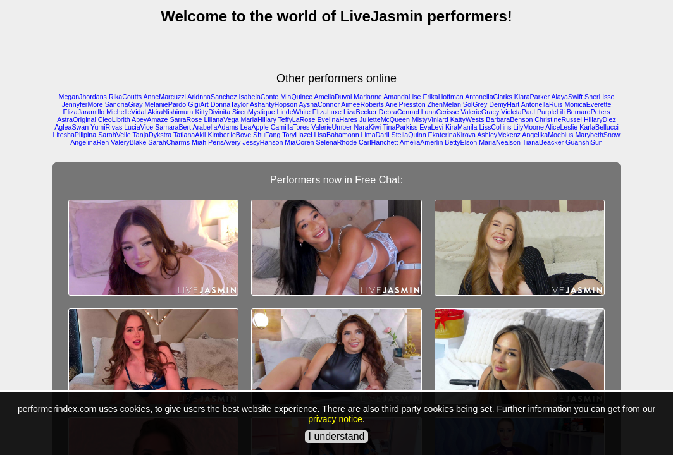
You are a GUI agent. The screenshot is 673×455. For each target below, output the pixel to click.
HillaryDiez (600, 119)
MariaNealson (500, 142)
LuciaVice (138, 127)
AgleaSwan (71, 127)
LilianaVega (221, 119)
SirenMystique (253, 112)
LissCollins (495, 127)
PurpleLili (551, 112)
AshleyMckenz (499, 134)
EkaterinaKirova (452, 134)
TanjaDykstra (152, 134)
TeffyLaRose (297, 119)
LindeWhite (294, 112)
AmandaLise (402, 96)
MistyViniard (430, 119)
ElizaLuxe (327, 112)
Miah (199, 142)
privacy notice (335, 419)
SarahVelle (114, 134)
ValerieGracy (479, 112)
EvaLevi (431, 127)
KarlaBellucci (599, 127)
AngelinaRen (89, 142)
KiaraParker (532, 96)
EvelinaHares (337, 119)
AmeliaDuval (333, 96)
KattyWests (467, 119)
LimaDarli (375, 134)
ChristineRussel (558, 119)
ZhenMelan (444, 104)
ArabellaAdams (215, 127)
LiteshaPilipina (75, 134)
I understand (337, 436)
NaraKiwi (367, 127)
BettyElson (461, 142)
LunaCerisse (440, 112)
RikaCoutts (125, 96)
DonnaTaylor (230, 104)
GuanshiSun (584, 142)
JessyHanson (262, 142)
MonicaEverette (587, 104)
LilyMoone (528, 127)
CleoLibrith (114, 119)
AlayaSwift (567, 96)
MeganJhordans (83, 96)
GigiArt (198, 104)
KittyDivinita (212, 112)
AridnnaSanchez (212, 96)
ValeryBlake (128, 142)
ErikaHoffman (443, 96)
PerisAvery (224, 142)
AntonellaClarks (488, 96)
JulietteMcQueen (384, 119)
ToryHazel (297, 134)
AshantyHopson (273, 104)
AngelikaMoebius (547, 134)
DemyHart (504, 104)
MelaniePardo (165, 104)
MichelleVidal (126, 112)
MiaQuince (296, 96)
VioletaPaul (518, 112)
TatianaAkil (189, 134)
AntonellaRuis (542, 104)
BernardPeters (588, 112)
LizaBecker (360, 112)
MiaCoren (299, 142)
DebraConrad (399, 112)
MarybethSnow (597, 134)
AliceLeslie (561, 127)
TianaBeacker (543, 142)
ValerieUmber (331, 127)
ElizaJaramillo (84, 112)
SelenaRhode (336, 142)
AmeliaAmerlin (421, 142)
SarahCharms (169, 142)
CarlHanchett (378, 142)
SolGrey (475, 104)
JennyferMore (82, 104)
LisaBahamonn (336, 134)
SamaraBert (173, 127)
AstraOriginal (76, 119)
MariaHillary (258, 119)
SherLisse (599, 96)
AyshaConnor (319, 104)
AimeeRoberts (362, 104)
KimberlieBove (229, 134)
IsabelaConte (258, 96)
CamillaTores (290, 127)
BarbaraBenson (509, 119)
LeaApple (254, 127)
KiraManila (461, 127)
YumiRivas (106, 127)
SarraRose (186, 119)
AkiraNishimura (170, 112)
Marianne (367, 96)
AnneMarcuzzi (164, 96)
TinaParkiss (400, 127)
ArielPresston (405, 104)
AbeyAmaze (150, 119)
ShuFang (266, 134)
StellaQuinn (409, 134)
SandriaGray (124, 104)
